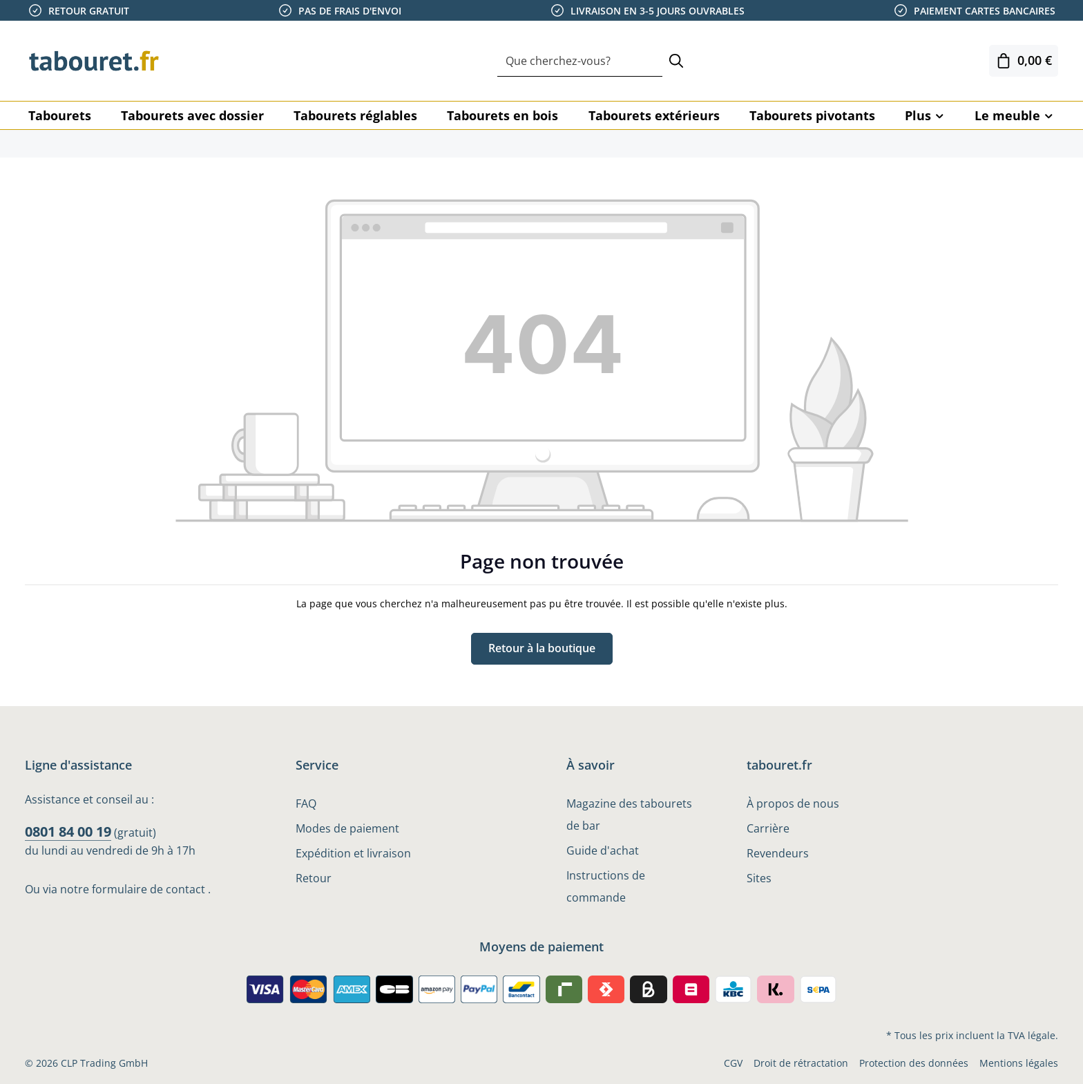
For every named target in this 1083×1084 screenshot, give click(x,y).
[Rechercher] (676, 61)
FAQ (306, 803)
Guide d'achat (602, 850)
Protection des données (913, 1062)
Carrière (768, 828)
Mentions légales (1018, 1062)
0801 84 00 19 (68, 831)
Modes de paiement (347, 828)
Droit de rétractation (801, 1062)
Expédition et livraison (353, 853)
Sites (759, 878)
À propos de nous (793, 803)
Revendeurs (778, 853)
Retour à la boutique (541, 648)
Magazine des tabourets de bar (629, 814)
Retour (314, 878)
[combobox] (579, 61)
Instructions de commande (605, 886)
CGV (733, 1062)
